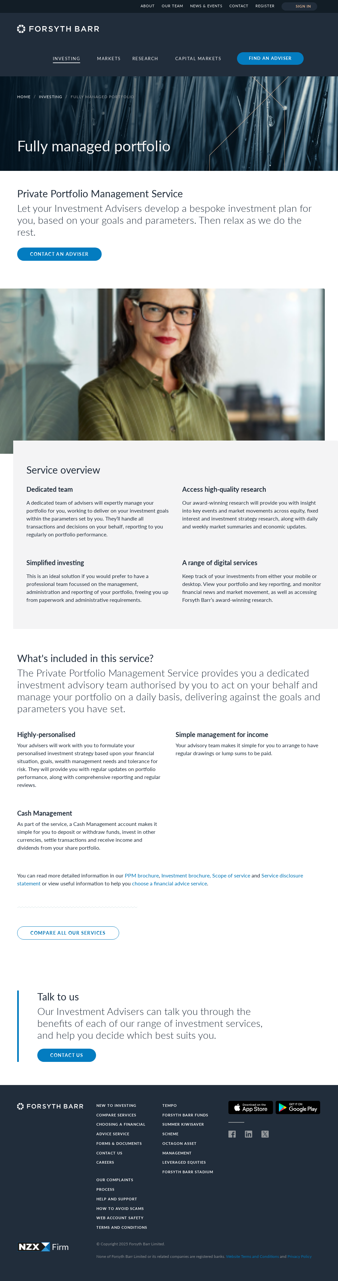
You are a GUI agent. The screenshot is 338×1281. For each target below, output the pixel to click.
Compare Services (116, 1115)
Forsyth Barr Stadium (187, 1172)
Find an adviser (270, 58)
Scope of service (231, 875)
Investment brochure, (186, 875)
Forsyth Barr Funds (185, 1115)
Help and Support (116, 1199)
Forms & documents (119, 1143)
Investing (51, 96)
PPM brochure (142, 875)
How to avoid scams (120, 1208)
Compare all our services (68, 933)
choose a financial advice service (169, 883)
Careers (105, 1162)
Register (265, 6)
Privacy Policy (299, 1256)
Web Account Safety (120, 1218)
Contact (239, 6)
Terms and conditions (121, 1227)
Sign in (299, 6)
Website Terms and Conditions (252, 1256)
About (148, 6)
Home (24, 96)
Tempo (169, 1105)
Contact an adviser (59, 254)
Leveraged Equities (184, 1162)
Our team (172, 6)
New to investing (116, 1105)
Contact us (66, 1055)
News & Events (206, 6)
